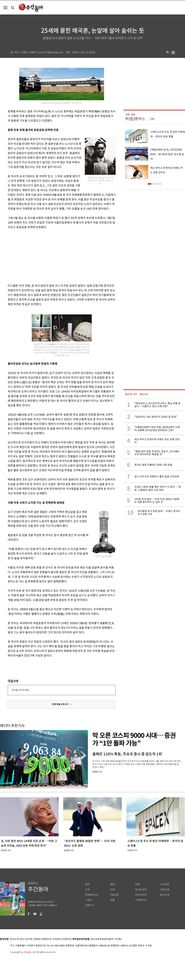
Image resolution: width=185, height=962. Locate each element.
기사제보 (164, 884)
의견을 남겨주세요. (20, 690)
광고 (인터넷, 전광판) (30, 939)
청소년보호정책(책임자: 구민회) (106, 939)
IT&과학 (114, 894)
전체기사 (89, 905)
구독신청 (164, 889)
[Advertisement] (48, 255)
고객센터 (56, 939)
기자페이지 (141, 900)
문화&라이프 (91, 894)
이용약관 (66, 939)
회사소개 (14, 939)
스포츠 (88, 900)
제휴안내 (46, 939)
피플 (112, 900)
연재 (137, 884)
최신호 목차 (141, 889)
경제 (112, 884)
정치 (87, 884)
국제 (112, 889)
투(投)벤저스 (135, 118)
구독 (152, 119)
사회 (87, 889)
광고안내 (164, 894)
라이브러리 (141, 894)
